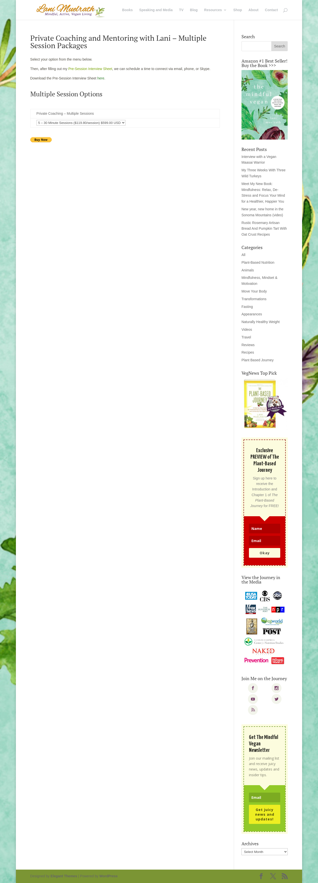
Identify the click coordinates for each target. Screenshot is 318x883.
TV (181, 10)
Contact (271, 10)
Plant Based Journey (257, 360)
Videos (246, 329)
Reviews (248, 345)
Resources (213, 10)
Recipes (247, 352)
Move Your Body (254, 291)
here (100, 78)
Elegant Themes (63, 876)
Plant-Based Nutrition (257, 262)
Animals (247, 270)
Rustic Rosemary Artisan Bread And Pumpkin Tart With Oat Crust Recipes (264, 229)
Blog (194, 10)
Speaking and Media (156, 10)
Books (127, 10)
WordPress (108, 876)
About (253, 10)
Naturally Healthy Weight (260, 322)
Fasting (247, 307)
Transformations (254, 299)
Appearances (251, 314)
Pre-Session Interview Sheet (90, 69)
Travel (246, 337)
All (243, 255)
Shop (237, 10)
